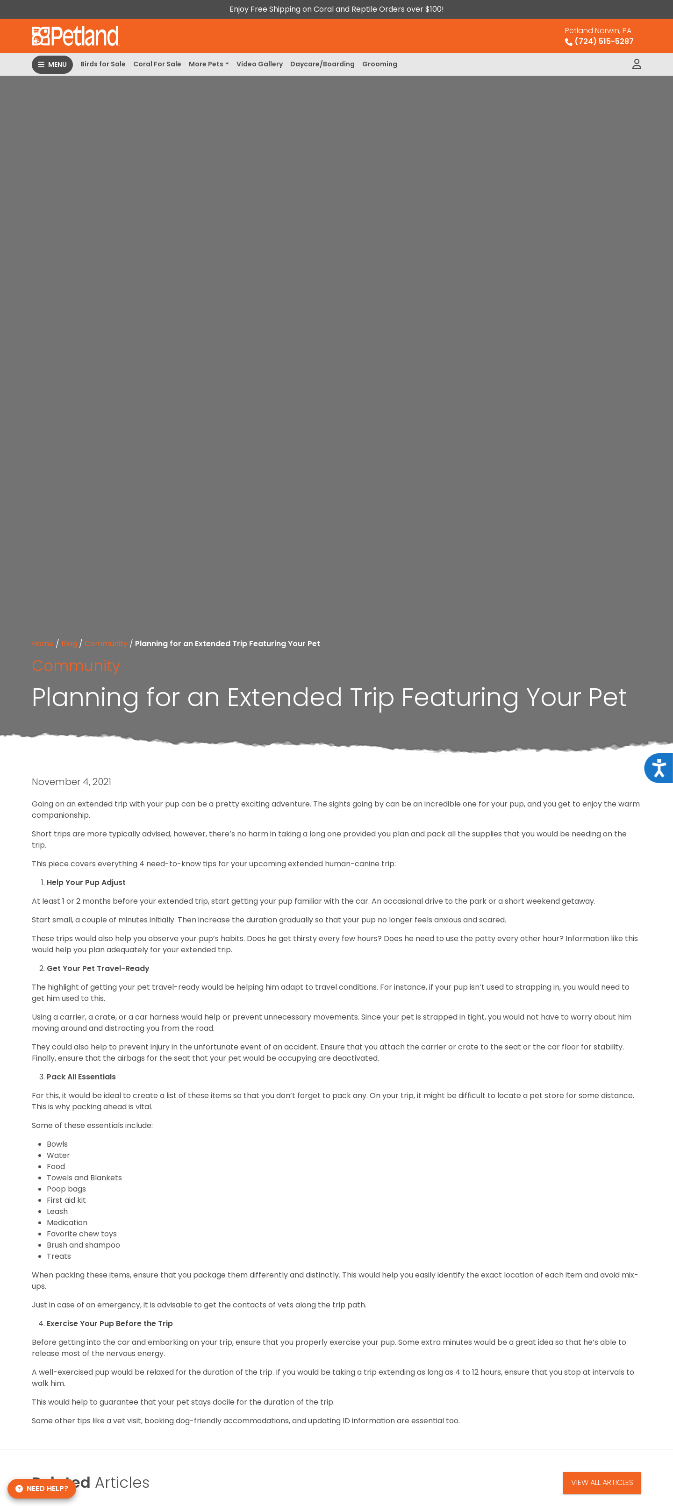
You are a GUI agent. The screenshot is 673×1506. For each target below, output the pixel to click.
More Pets (206, 64)
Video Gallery (259, 64)
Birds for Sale (103, 64)
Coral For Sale (157, 64)
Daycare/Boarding (322, 64)
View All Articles (602, 1482)
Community (106, 643)
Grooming (379, 64)
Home (43, 643)
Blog (69, 643)
